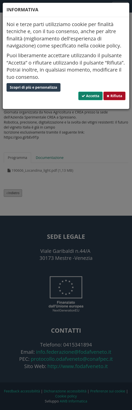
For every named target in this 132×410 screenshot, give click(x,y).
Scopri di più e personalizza (33, 87)
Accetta (90, 95)
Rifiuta (114, 95)
